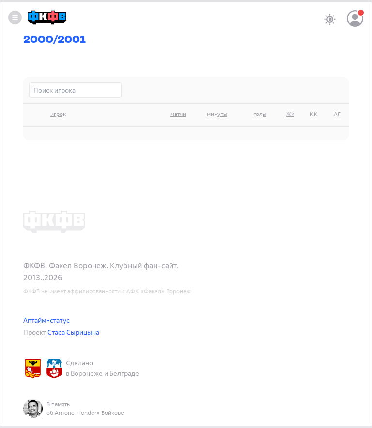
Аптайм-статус (46, 320)
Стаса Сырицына (73, 332)
